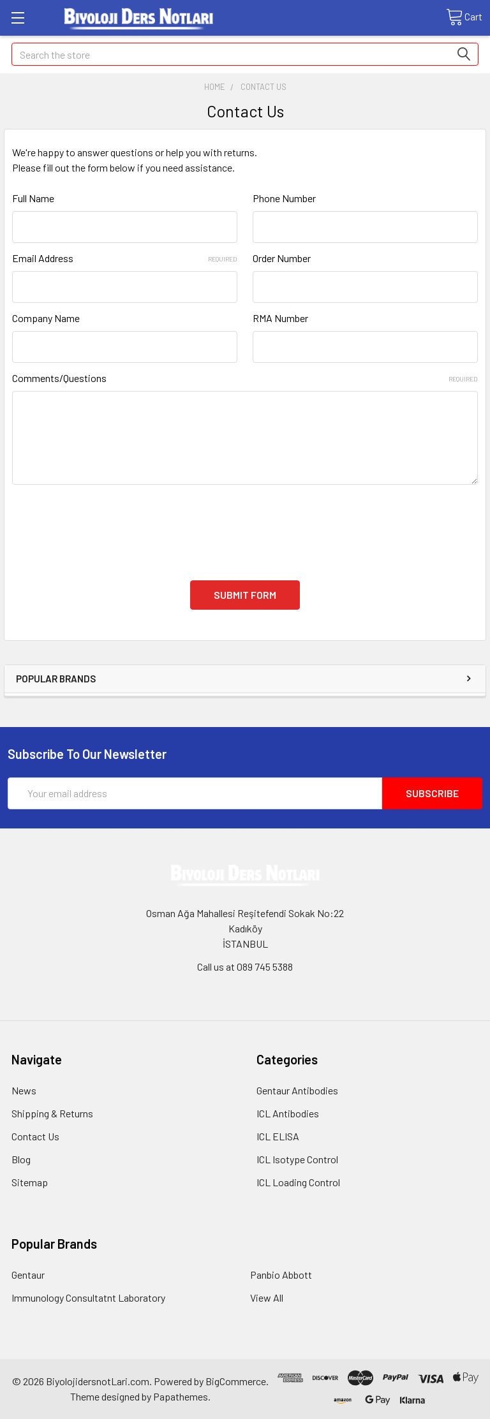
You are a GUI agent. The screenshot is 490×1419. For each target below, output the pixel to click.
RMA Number (280, 318)
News (23, 1090)
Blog (21, 1159)
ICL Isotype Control (297, 1159)
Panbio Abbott (281, 1274)
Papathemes (180, 1396)
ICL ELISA (277, 1136)
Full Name (33, 198)
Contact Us (35, 1136)
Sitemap (29, 1182)
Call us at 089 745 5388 (245, 966)
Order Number (282, 258)
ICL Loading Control (298, 1182)
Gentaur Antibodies (297, 1090)
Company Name (46, 318)
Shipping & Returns (52, 1113)
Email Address (124, 258)
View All (266, 1297)
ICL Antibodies (287, 1113)
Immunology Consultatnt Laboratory (88, 1297)
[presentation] (109, 525)
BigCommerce (235, 1381)
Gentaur (28, 1274)
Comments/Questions (245, 378)
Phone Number (284, 198)
